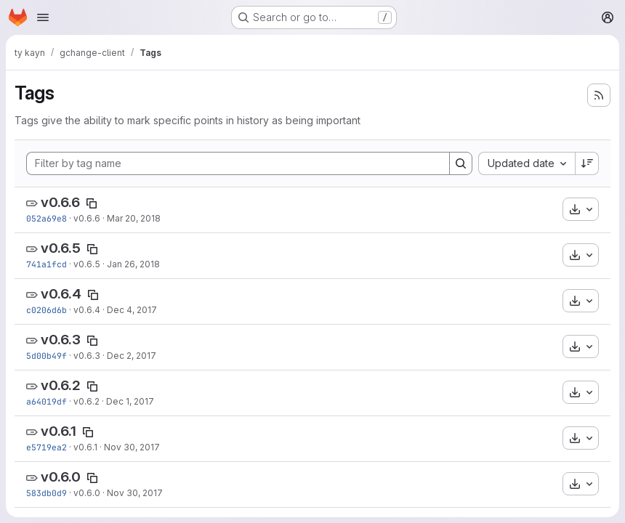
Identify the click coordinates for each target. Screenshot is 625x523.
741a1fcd (46, 264)
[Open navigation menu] (43, 17)
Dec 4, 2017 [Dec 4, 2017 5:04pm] (132, 309)
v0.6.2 (61, 385)
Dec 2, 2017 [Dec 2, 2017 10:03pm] (131, 355)
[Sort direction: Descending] (587, 163)
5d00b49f (46, 355)
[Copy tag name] (91, 203)
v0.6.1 (58, 431)
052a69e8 (46, 218)
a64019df (46, 401)
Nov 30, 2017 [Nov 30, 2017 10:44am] (135, 492)
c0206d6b (46, 309)
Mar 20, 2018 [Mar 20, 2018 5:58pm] (134, 218)
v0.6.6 (60, 202)
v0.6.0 (61, 477)
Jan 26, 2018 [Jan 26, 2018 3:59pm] (133, 264)
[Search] (460, 163)
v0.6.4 (61, 293)
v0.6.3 (61, 339)
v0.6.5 (61, 248)
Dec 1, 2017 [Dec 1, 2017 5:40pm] (130, 401)
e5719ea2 (46, 447)
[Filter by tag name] (238, 163)
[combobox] (526, 163)
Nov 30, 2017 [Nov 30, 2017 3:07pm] (132, 447)
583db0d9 (46, 492)
